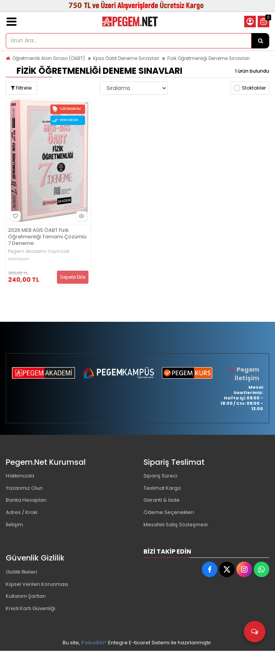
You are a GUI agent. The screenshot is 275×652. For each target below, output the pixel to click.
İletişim (14, 525)
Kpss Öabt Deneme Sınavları (126, 58)
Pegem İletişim (247, 374)
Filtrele (21, 87)
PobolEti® (94, 643)
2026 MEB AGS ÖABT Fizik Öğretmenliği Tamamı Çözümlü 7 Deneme (47, 237)
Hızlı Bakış (80, 216)
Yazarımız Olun (24, 488)
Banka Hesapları (26, 500)
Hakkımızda (20, 476)
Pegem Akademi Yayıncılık (39, 251)
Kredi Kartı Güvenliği (30, 610)
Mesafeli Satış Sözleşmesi (175, 525)
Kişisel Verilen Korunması (37, 585)
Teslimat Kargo (162, 488)
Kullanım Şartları (26, 597)
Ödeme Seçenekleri (168, 513)
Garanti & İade (161, 500)
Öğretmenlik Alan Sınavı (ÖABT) (48, 58)
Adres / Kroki (22, 513)
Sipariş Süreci (160, 476)
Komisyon (18, 259)
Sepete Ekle (72, 277)
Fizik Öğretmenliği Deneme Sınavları (208, 58)
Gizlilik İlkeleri (22, 573)
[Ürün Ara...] (260, 40)
